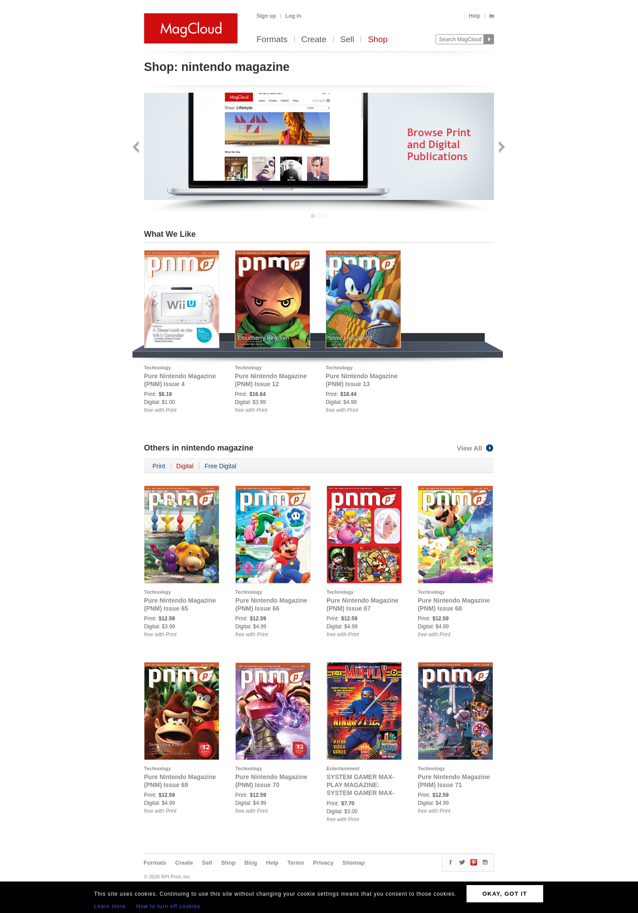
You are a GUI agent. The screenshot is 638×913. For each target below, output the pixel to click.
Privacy (323, 862)
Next (501, 148)
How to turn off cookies (168, 906)
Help (474, 16)
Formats (272, 39)
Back (136, 148)
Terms (295, 862)
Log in (293, 16)
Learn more (109, 906)
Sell (347, 39)
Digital (185, 466)
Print (158, 466)
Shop (377, 39)
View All (475, 448)
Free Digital (221, 466)
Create (314, 39)
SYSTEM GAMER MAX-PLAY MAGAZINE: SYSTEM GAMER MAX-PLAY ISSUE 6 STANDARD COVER (360, 792)
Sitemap (353, 862)
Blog (250, 862)
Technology (157, 367)
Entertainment (343, 768)
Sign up (266, 16)
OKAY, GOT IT (504, 893)
